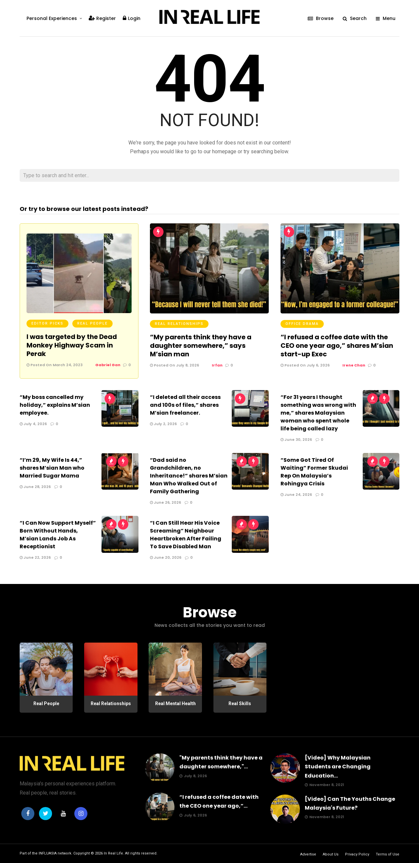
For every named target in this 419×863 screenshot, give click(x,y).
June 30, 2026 (296, 439)
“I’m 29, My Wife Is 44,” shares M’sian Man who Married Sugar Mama (52, 467)
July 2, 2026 (163, 423)
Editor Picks (47, 323)
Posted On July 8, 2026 (174, 365)
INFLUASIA (48, 853)
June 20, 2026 (165, 557)
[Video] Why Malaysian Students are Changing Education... (338, 766)
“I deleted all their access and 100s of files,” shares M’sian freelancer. (185, 405)
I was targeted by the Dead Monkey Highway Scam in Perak (72, 345)
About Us (330, 854)
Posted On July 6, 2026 (305, 365)
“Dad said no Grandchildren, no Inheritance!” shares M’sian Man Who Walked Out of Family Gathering (189, 475)
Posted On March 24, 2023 (54, 364)
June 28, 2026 (35, 486)
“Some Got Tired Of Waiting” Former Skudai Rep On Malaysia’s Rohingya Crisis (314, 471)
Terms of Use (387, 854)
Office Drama (302, 324)
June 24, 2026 (296, 494)
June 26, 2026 (165, 502)
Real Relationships (179, 324)
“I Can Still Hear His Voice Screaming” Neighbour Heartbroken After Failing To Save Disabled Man (185, 534)
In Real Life (113, 853)
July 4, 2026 (33, 423)
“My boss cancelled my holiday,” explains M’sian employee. (55, 405)
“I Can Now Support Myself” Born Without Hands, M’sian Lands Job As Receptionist (58, 534)
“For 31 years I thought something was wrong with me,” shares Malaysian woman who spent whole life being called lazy (318, 412)
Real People (92, 323)
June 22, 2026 (35, 557)
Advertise (308, 854)
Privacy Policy (357, 854)
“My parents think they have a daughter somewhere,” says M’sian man (200, 345)
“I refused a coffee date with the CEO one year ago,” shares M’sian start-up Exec (337, 345)
